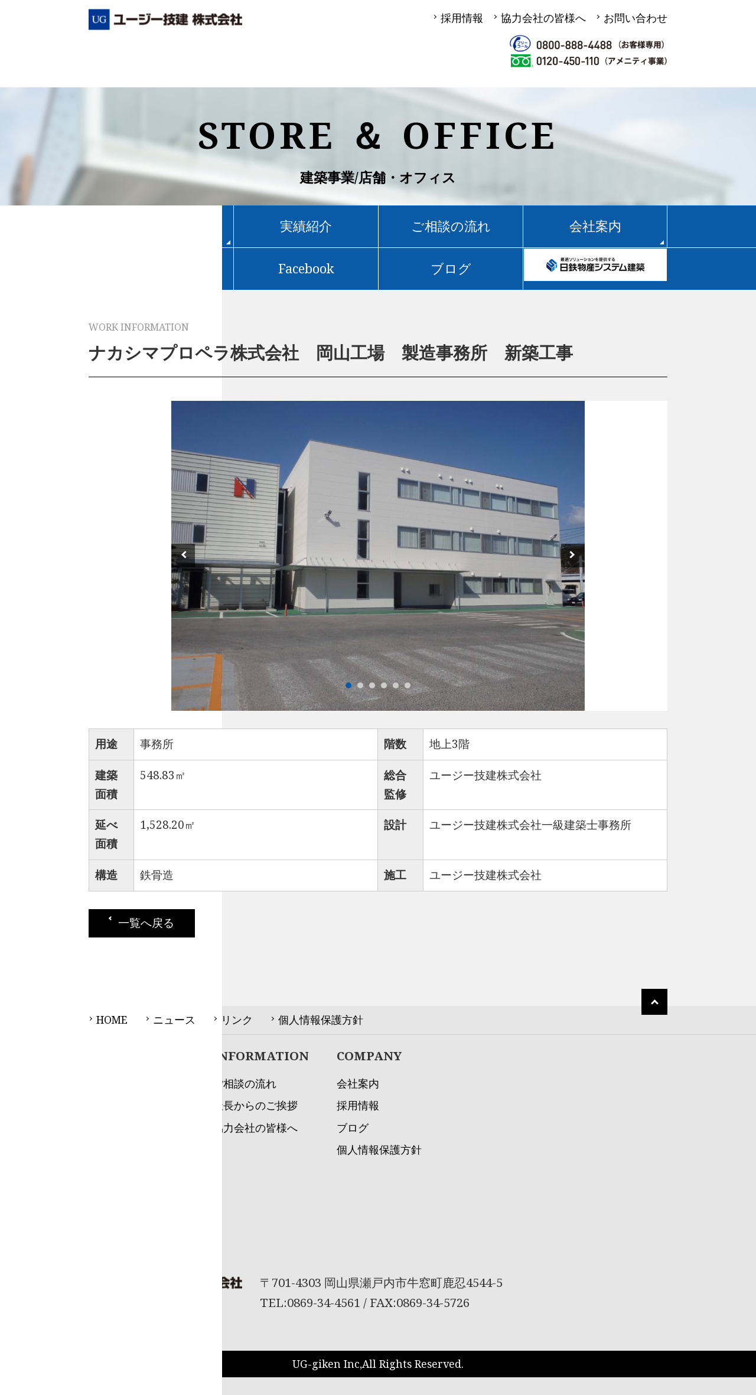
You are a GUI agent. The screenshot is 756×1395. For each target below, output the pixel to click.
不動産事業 (115, 1224)
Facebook (306, 268)
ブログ (451, 268)
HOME (112, 1019)
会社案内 (358, 1083)
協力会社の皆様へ (543, 18)
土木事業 (110, 1202)
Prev (183, 555)
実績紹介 (306, 225)
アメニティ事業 (126, 1246)
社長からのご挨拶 (255, 1105)
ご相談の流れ (451, 225)
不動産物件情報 (161, 268)
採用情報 (462, 18)
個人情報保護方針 (320, 1019)
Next (573, 555)
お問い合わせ (635, 18)
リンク (237, 1019)
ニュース (174, 1019)
